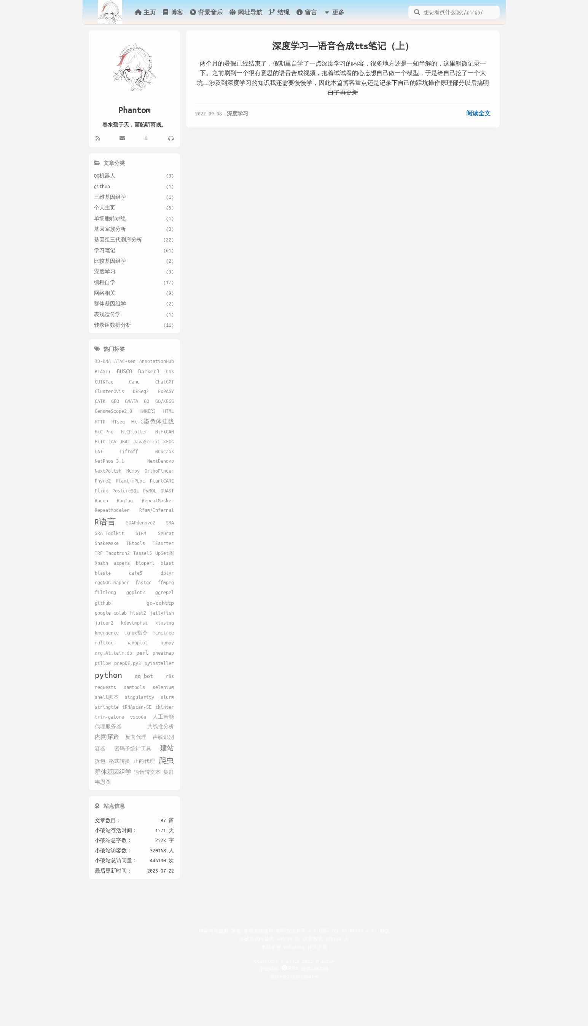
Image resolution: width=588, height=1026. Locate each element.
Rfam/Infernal (156, 510)
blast (167, 563)
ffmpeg (166, 582)
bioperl (145, 563)
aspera (122, 563)
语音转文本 (147, 772)
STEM (140, 533)
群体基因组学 (113, 771)
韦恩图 (103, 782)
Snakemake (107, 543)
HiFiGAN (164, 431)
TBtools (135, 543)
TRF (99, 553)
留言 (306, 12)
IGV (112, 441)
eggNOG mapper (112, 582)
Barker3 (148, 371)
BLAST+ (103, 371)
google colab (111, 613)
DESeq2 (141, 391)
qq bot (144, 675)
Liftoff (129, 451)
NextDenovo (160, 461)
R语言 (105, 521)
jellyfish (162, 613)
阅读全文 (478, 113)
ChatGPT (164, 382)
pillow (103, 663)
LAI (99, 451)
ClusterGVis (109, 391)
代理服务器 (108, 726)
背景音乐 (206, 12)
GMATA (131, 401)
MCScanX (164, 451)
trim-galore (109, 717)
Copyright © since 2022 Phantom (294, 961)
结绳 (279, 12)
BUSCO (124, 371)
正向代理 (144, 761)
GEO (115, 401)
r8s (170, 676)
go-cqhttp (160, 602)
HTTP (100, 422)
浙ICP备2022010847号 (294, 976)
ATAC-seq (124, 361)
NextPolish (108, 471)
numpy (167, 642)
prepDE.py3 (127, 663)
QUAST (167, 490)
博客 (172, 12)
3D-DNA (103, 361)
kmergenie (107, 633)
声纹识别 (163, 737)
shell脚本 (107, 697)
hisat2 (138, 613)
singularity (139, 697)
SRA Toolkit (109, 533)
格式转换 (119, 761)
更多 (333, 12)
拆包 (100, 761)
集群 (168, 772)
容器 (100, 748)
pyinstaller (159, 663)
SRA (170, 522)
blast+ (103, 573)
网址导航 (245, 12)
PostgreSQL (125, 490)
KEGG (168, 441)
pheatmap (163, 653)
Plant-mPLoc (130, 481)
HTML (168, 411)
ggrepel (164, 592)
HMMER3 (148, 411)
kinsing (164, 623)
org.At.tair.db (113, 653)
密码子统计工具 (132, 748)
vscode (138, 717)
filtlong (105, 592)
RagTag (125, 500)
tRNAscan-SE (136, 707)
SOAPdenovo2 (140, 522)
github (103, 603)
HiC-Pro (104, 431)
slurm (167, 697)
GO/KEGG (164, 401)
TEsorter (163, 543)
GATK (100, 401)
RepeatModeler (112, 510)
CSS (170, 371)
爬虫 (166, 760)
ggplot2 (135, 592)
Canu (134, 382)
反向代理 (136, 737)
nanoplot (137, 642)
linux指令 (136, 633)
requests (105, 687)
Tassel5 (142, 553)
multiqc (104, 642)
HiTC (100, 441)
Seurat (166, 533)
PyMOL (149, 490)
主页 (145, 12)
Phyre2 (103, 481)
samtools (134, 687)
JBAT (125, 441)
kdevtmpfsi (134, 623)
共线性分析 (160, 726)
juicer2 (104, 623)
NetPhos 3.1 (109, 461)
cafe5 (135, 573)
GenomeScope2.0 (113, 411)
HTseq (118, 422)
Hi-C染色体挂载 (152, 421)
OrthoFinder (159, 471)
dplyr (167, 573)
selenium (163, 687)
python (108, 674)
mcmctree (163, 633)
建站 (167, 747)
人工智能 (163, 717)
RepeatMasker (158, 500)
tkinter (164, 707)
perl (142, 652)
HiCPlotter (134, 431)
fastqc (143, 582)
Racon (101, 500)
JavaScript (146, 441)
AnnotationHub (156, 361)
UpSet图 (164, 553)
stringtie (107, 707)
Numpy (133, 471)
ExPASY (166, 391)
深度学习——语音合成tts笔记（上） (343, 46)
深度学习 (237, 113)
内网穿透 (107, 736)
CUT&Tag (104, 382)
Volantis (294, 947)
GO (146, 401)
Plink (101, 490)
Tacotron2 (118, 553)
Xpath (101, 563)
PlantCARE (162, 481)
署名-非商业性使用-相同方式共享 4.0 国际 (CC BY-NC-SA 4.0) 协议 (310, 931)
